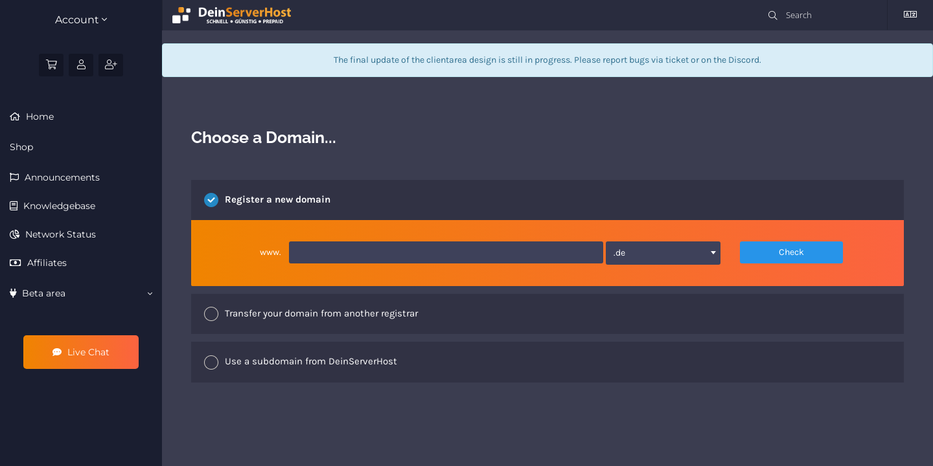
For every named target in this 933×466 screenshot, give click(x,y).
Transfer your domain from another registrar (311, 314)
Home (38, 116)
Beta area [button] (81, 293)
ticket (677, 59)
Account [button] (81, 20)
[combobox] (663, 253)
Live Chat (80, 352)
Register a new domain (267, 200)
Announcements (61, 177)
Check (791, 252)
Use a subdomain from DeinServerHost (300, 362)
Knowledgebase (58, 206)
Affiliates (46, 263)
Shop (21, 147)
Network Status (59, 234)
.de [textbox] (619, 252)
